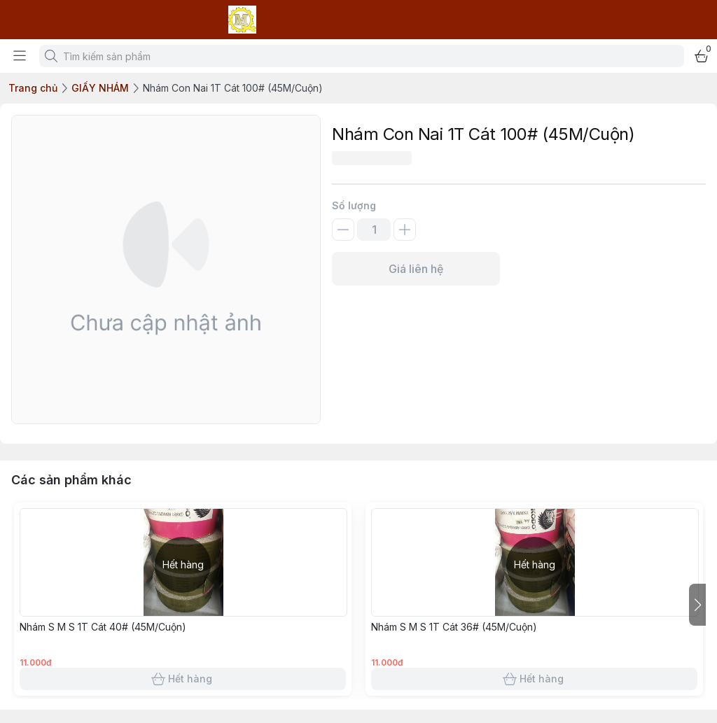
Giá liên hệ (416, 269)
